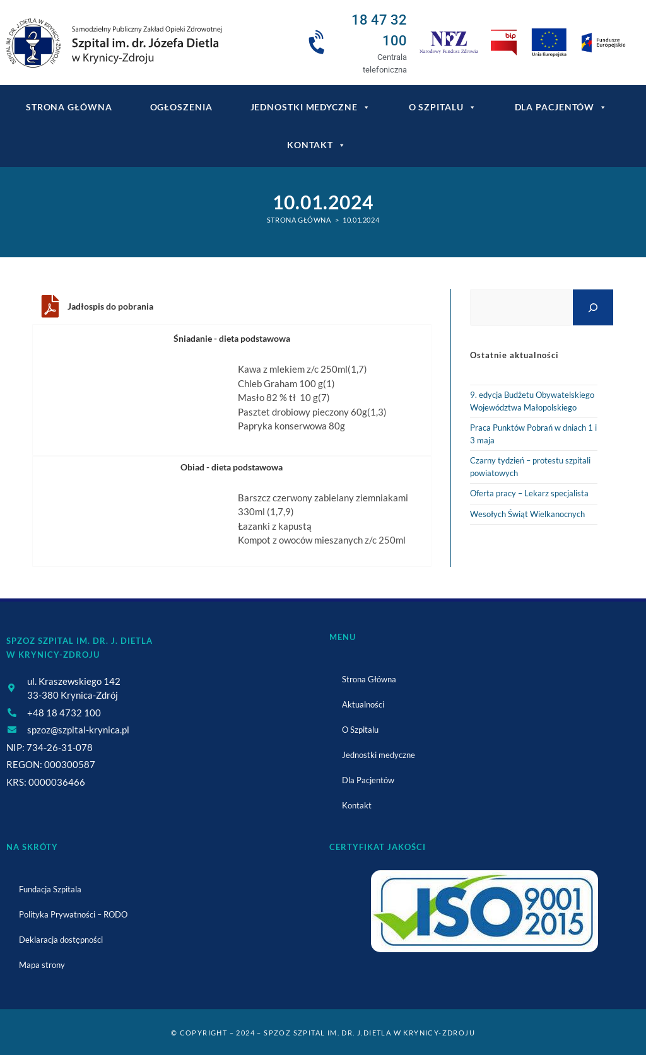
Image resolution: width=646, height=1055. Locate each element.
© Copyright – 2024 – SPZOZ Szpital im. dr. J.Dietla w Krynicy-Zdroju (323, 1033)
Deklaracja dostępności (61, 940)
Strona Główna (369, 679)
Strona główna (69, 107)
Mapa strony (42, 965)
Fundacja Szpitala (50, 889)
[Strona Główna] (299, 220)
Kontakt (316, 145)
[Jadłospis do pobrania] (49, 306)
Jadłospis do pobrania (110, 306)
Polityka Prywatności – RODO (73, 914)
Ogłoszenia (181, 107)
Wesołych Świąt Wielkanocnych (527, 514)
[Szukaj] (593, 307)
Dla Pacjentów (561, 107)
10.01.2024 (361, 220)
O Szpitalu (443, 107)
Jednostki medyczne (310, 107)
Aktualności (363, 704)
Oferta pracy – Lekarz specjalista (529, 493)
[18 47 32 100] (318, 43)
